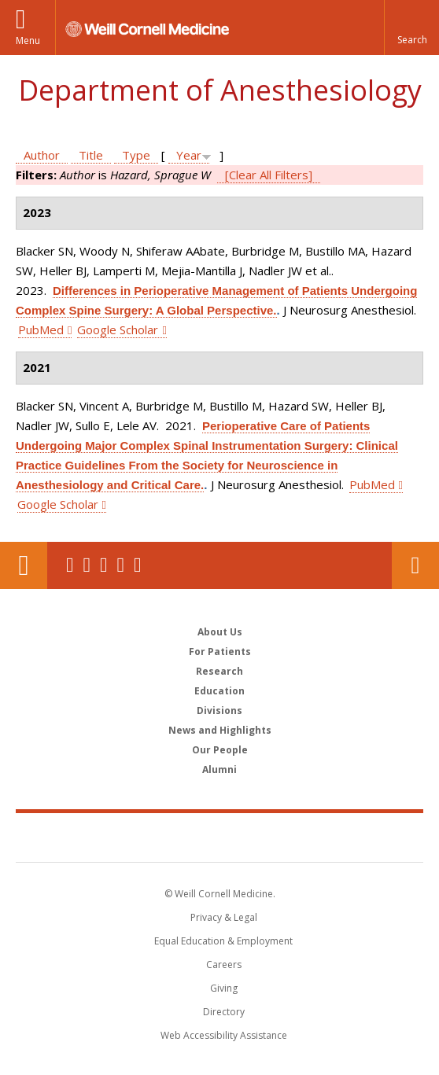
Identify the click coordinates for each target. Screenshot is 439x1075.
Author (42, 155)
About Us (219, 632)
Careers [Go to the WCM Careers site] (224, 964)
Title (91, 155)
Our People (220, 750)
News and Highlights (219, 730)
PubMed (41, 329)
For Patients (220, 651)
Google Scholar (117, 329)
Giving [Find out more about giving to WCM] (224, 988)
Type (136, 155)
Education (219, 691)
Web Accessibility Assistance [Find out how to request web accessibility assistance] (223, 1035)
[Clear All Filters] (268, 174)
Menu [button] (28, 40)
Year (188, 155)
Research (219, 671)
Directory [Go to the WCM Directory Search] (224, 1011)
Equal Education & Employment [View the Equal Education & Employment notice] (223, 941)
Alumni (219, 769)
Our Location (23, 565)
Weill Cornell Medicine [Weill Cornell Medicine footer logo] (219, 836)
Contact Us (415, 565)
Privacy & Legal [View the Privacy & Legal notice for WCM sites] (223, 917)
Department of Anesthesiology (220, 90)
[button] (411, 27)
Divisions (219, 710)
